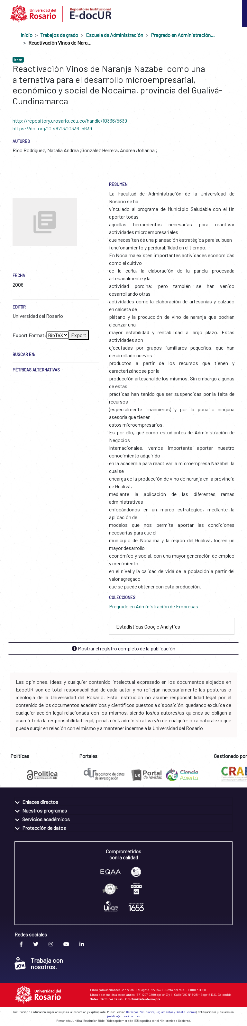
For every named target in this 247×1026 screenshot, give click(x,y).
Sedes (94, 999)
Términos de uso (111, 999)
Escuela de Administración (114, 35)
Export (78, 335)
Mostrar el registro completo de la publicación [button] (123, 648)
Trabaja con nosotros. (38, 963)
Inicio (26, 35)
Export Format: (29, 335)
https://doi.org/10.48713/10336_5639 (52, 128)
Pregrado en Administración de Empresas (183, 35)
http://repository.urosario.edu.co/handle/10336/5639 (70, 120)
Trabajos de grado (59, 35)
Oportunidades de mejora (142, 999)
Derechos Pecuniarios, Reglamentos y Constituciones (161, 1012)
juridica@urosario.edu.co (123, 1016)
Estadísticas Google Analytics (148, 626)
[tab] (171, 626)
